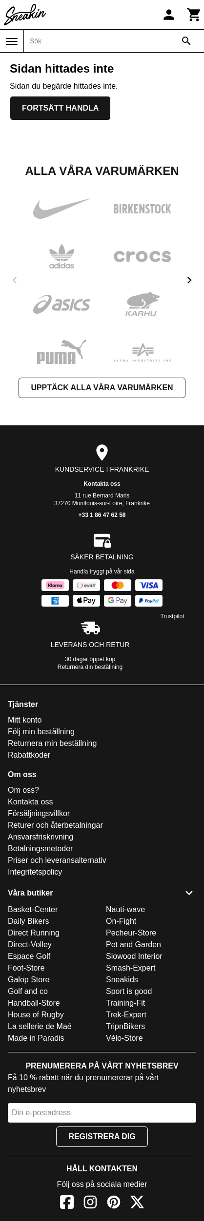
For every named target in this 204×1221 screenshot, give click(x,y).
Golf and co (28, 991)
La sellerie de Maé (40, 1026)
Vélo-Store (124, 1038)
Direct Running (34, 933)
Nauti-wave (125, 909)
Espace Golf (29, 956)
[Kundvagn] (194, 14)
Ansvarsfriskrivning (40, 837)
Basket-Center (33, 909)
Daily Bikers (28, 921)
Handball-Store (34, 1003)
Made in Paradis (36, 1038)
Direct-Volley (30, 944)
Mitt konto (24, 720)
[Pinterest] (114, 1203)
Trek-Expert (126, 1015)
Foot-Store (26, 968)
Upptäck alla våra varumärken (102, 387)
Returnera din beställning (90, 667)
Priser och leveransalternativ (57, 860)
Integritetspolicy (35, 872)
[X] (137, 1203)
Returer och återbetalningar (55, 825)
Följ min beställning (41, 731)
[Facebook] (67, 1203)
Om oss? (23, 790)
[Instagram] (90, 1203)
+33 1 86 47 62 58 (101, 515)
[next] (189, 280)
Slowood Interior (134, 956)
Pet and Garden (133, 944)
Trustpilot (172, 616)
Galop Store (28, 979)
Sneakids (122, 979)
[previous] (14, 280)
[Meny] (11, 41)
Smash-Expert (130, 968)
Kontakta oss (101, 483)
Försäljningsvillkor (39, 813)
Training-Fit (125, 1003)
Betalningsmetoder (40, 848)
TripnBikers (125, 1026)
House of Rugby (36, 1015)
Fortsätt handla (60, 108)
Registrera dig (101, 1136)
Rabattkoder (29, 755)
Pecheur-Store (131, 933)
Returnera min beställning (52, 743)
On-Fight (121, 921)
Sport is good (129, 991)
